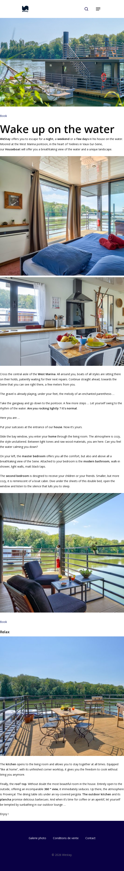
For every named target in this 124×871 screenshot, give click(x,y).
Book (3, 116)
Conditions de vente (66, 838)
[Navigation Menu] (98, 9)
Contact (90, 838)
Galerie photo (37, 838)
